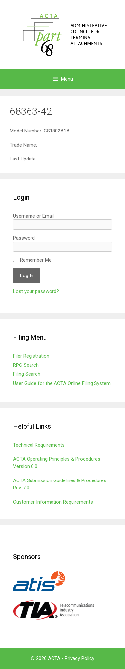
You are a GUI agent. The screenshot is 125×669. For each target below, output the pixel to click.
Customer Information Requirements (53, 502)
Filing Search (26, 374)
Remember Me (36, 260)
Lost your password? (36, 291)
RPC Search (26, 365)
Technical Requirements (39, 445)
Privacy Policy (79, 658)
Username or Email (33, 216)
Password (24, 238)
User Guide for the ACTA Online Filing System (62, 383)
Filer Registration (31, 356)
